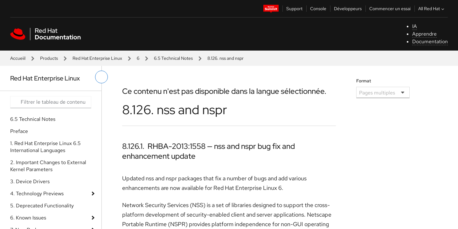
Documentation (430, 41)
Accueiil (17, 58)
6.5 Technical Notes (173, 58)
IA (414, 26)
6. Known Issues (28, 217)
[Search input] (50, 102)
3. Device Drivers (30, 181)
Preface (19, 131)
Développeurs (348, 8)
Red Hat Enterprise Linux (97, 58)
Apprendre (424, 34)
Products (49, 58)
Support (294, 8)
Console (318, 8)
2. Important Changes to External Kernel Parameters (48, 166)
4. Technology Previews (37, 193)
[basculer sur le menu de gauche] (101, 77)
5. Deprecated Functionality (42, 205)
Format (363, 81)
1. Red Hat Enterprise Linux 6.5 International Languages (45, 147)
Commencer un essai (390, 8)
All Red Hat (432, 8)
